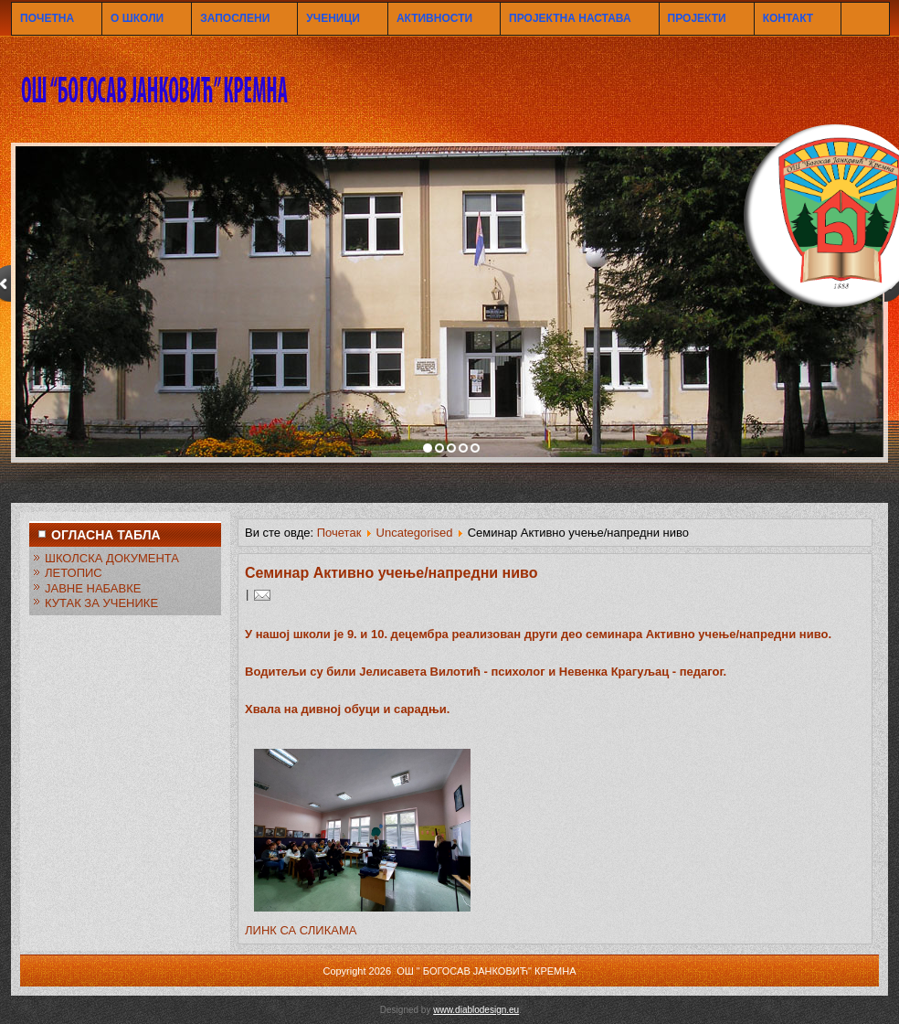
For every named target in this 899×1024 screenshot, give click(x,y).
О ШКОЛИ (137, 18)
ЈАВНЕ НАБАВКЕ (93, 588)
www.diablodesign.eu (476, 1010)
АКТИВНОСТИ (434, 18)
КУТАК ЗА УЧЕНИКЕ (101, 603)
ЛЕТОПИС (73, 573)
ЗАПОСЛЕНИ (235, 18)
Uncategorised (414, 532)
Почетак (339, 532)
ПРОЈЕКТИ (697, 18)
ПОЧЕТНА (47, 18)
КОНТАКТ (788, 18)
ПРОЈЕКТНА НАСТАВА (569, 18)
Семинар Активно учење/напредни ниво (391, 573)
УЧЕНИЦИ (333, 18)
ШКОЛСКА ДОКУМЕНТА (112, 558)
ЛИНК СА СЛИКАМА (300, 930)
